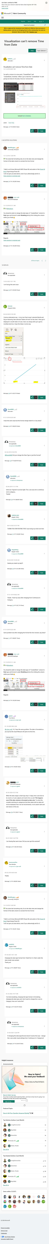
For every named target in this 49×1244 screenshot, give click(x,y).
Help (35, 21)
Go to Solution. (26, 116)
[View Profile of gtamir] (11, 716)
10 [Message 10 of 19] (11, 812)
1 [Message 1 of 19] (8, 127)
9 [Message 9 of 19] (11, 846)
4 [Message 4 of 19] (11, 1006)
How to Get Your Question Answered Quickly (16, 1113)
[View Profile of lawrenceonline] (13, 862)
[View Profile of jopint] (17, 782)
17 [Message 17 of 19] (12, 534)
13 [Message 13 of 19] (10, 460)
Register (23, 21)
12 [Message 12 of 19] (9, 426)
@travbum (10, 208)
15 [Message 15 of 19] (12, 605)
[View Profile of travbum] (10, 58)
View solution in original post (12, 176)
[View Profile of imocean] (10, 306)
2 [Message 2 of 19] (8, 181)
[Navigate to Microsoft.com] (6, 13)
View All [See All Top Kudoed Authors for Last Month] (6, 1185)
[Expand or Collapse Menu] (2, 17)
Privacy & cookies (5, 1228)
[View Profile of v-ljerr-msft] (16, 197)
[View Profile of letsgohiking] (15, 549)
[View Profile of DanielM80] (11, 409)
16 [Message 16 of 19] (12, 568)
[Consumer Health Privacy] (24, 1239)
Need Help (11, 122)
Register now (33, 32)
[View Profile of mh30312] (11, 944)
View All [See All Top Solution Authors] (6, 1149)
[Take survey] (9, 1101)
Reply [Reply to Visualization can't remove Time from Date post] (41, 131)
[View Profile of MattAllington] (11, 147)
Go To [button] (40, 21)
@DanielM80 (8, 455)
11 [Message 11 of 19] (9, 638)
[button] (32, 50)
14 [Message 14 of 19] (11, 499)
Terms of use (4, 1230)
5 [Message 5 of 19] (12, 1043)
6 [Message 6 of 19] (8, 245)
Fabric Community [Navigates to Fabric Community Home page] (19, 13)
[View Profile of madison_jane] (15, 515)
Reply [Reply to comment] (41, 185)
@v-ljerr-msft (8, 729)
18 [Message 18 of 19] (9, 393)
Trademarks (4, 1233)
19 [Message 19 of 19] (9, 290)
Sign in (29, 21)
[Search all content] (34, 25)
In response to (15, 445)
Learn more (5, 8)
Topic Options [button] (41, 50)
